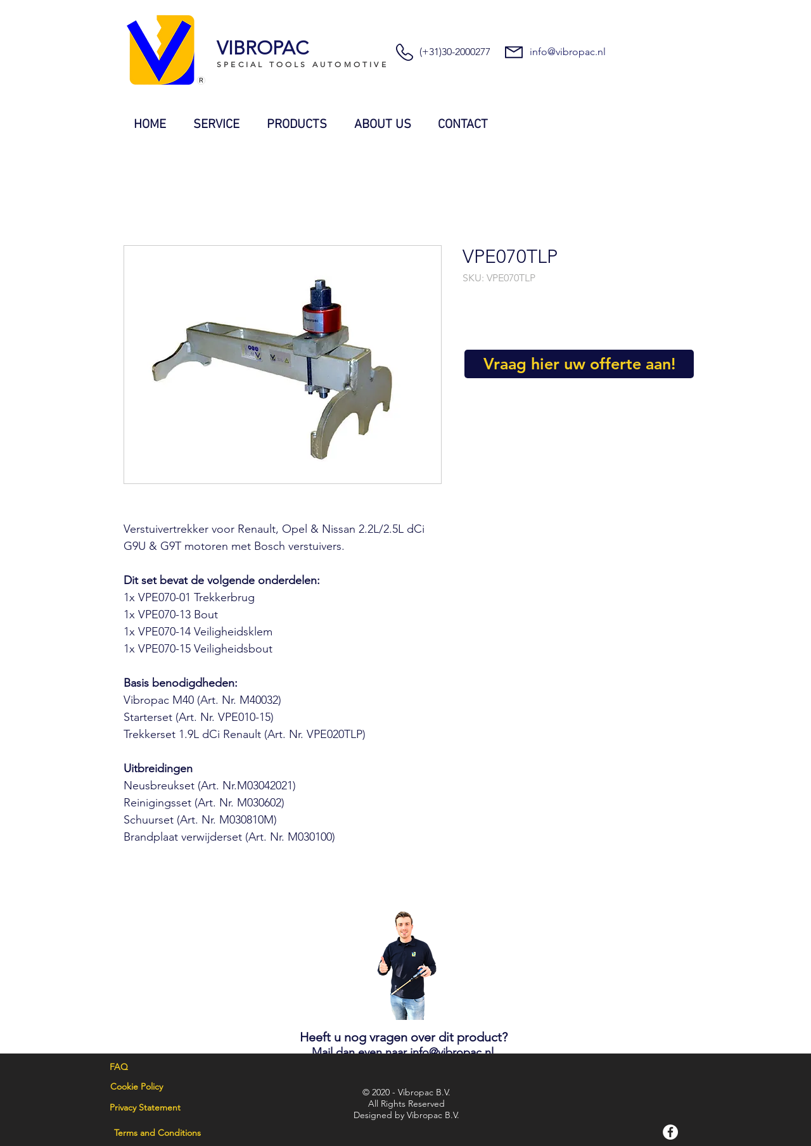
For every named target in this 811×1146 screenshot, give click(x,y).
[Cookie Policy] (136, 1087)
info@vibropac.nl (568, 52)
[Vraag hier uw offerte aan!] (579, 364)
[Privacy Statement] (145, 1108)
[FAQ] (119, 1067)
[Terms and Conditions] (157, 1133)
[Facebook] (670, 1132)
